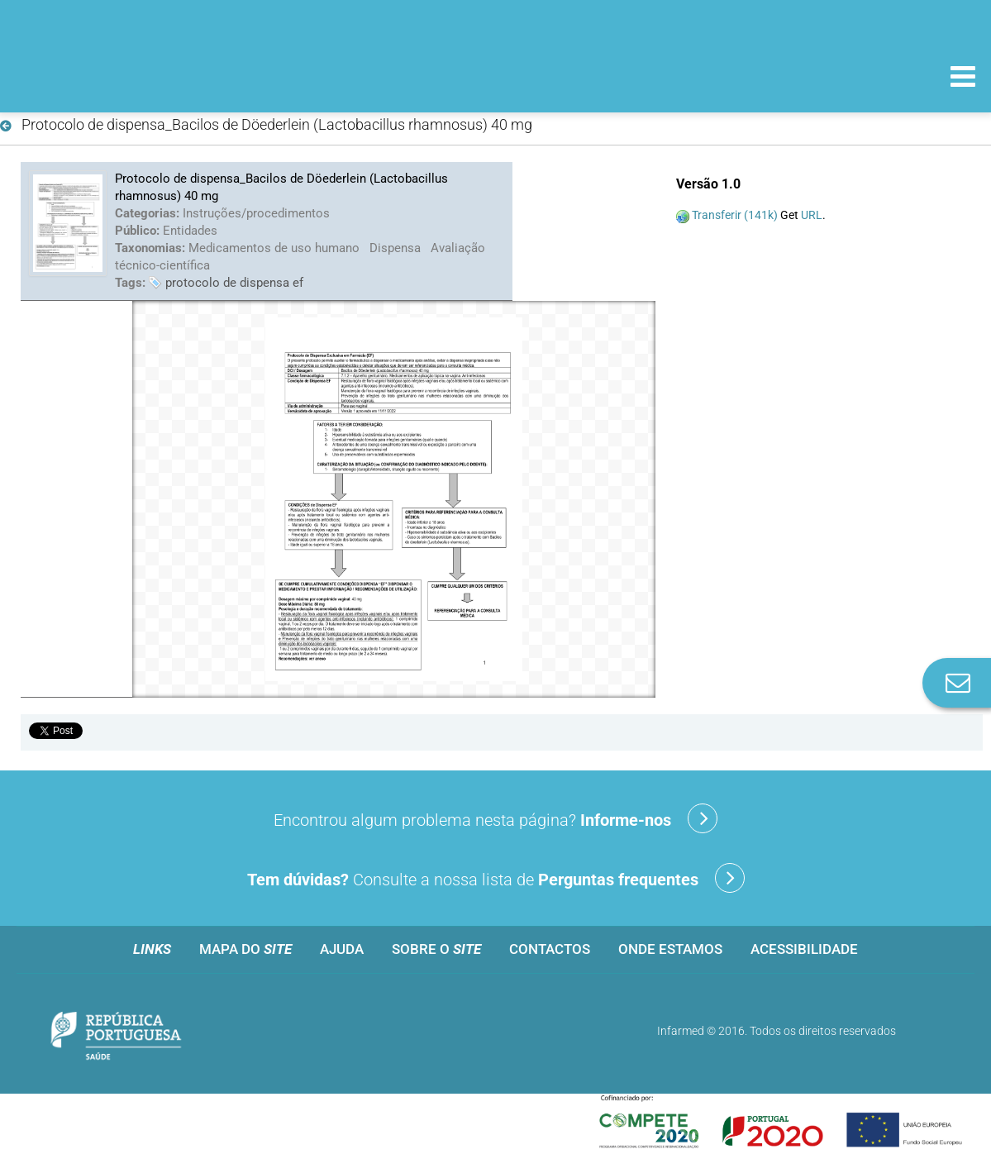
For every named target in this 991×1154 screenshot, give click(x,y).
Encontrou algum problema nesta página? (495, 818)
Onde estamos (670, 949)
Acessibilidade (804, 949)
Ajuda (342, 949)
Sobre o (436, 949)
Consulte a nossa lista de (496, 878)
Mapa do (245, 949)
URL (811, 215)
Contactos (549, 949)
